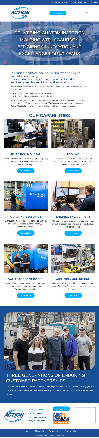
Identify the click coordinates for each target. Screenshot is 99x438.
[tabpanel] (49, 43)
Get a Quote (58, 13)
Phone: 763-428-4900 (60, 3)
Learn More (25, 171)
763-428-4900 (35, 414)
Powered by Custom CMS (56, 435)
